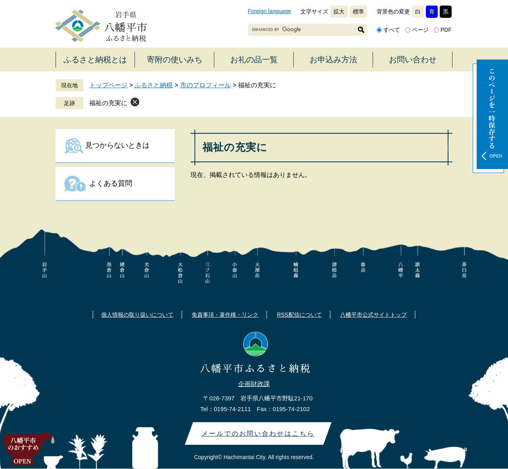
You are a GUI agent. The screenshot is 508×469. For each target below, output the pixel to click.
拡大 (338, 11)
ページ (420, 30)
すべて (391, 30)
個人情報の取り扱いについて (137, 314)
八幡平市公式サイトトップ (373, 314)
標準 (358, 11)
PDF (446, 30)
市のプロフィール (205, 85)
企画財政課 (254, 384)
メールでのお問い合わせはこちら (258, 433)
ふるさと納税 (154, 85)
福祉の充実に (108, 103)
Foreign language (269, 11)
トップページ (108, 85)
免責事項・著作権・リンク (225, 314)
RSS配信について (299, 314)
